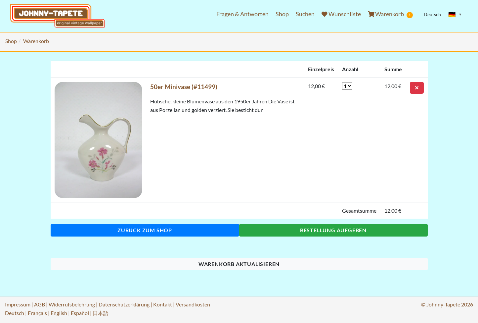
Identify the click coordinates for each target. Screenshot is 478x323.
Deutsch (14, 313)
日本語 (101, 313)
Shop (282, 14)
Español (80, 313)
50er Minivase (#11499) (183, 86)
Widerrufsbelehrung (72, 304)
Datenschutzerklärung (124, 304)
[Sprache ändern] (455, 15)
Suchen (305, 14)
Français (37, 313)
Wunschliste (341, 14)
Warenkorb (390, 14)
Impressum (17, 304)
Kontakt (162, 304)
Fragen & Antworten (242, 14)
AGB (39, 304)
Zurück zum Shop (144, 230)
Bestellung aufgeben (333, 230)
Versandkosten (193, 304)
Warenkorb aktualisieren (239, 264)
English (59, 313)
